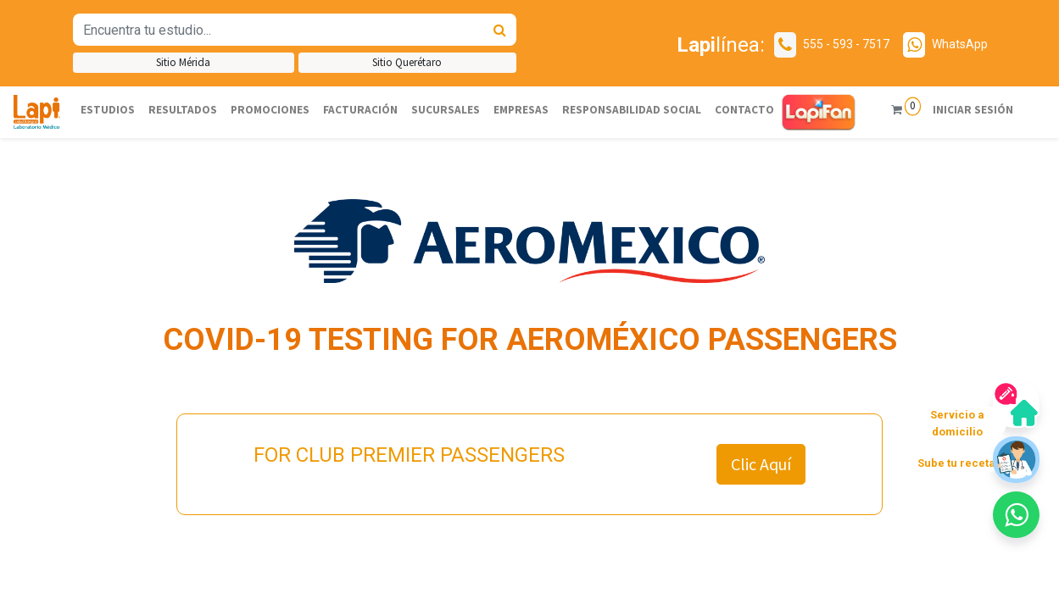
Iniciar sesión (972, 110)
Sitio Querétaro (407, 62)
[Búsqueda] (499, 30)
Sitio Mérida (183, 62)
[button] (1016, 514)
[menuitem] (108, 110)
